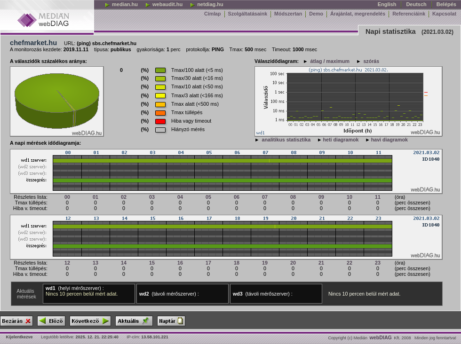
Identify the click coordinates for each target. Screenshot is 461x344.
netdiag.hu (206, 4)
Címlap (212, 13)
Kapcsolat (444, 13)
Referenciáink (408, 13)
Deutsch (416, 4)
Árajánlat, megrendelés (357, 13)
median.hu (121, 4)
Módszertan (288, 13)
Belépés (446, 4)
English (387, 4)
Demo (316, 13)
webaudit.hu (164, 4)
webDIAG (381, 337)
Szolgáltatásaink (248, 13)
